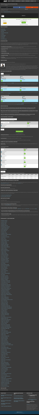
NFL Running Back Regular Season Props (6, 398)
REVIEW (5, 23)
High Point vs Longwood (4, 279)
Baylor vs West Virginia (4, 300)
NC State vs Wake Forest (4, 229)
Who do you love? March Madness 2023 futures (6, 401)
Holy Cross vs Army (3, 239)
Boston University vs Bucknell (5, 250)
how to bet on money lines (20, 104)
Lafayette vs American (4, 253)
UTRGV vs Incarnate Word (4, 322)
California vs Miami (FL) (4, 309)
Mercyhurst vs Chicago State (5, 258)
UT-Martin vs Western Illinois (5, 313)
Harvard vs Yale (3, 358)
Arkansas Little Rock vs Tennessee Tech (6, 308)
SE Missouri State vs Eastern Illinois (6, 319)
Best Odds (2, 31)
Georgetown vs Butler (4, 233)
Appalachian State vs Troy (4, 318)
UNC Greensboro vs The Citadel (5, 226)
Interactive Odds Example (4, 32)
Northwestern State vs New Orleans (6, 343)
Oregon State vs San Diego (4, 333)
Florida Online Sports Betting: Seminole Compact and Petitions (19, 398)
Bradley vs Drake (3, 334)
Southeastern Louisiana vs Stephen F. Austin (7, 344)
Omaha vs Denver (3, 295)
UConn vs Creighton (4, 371)
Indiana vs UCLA (3, 329)
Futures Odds (3, 36)
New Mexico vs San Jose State (5, 382)
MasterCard (19, 208)
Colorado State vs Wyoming (5, 379)
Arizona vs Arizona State (4, 270)
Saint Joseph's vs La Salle (4, 275)
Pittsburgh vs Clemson (4, 220)
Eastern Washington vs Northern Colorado (7, 299)
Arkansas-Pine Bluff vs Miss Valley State (6, 307)
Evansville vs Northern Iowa (5, 298)
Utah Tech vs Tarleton (4, 323)
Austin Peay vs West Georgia (5, 314)
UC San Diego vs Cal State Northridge (6, 367)
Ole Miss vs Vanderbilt (4, 339)
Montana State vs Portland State (5, 324)
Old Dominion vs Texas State (5, 260)
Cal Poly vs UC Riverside (4, 368)
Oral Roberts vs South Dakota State (6, 285)
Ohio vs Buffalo (3, 263)
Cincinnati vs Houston (4, 221)
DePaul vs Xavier (3, 238)
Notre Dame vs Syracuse (4, 337)
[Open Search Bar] (35, 1)
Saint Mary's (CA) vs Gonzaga (5, 386)
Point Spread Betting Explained (18, 395)
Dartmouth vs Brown (4, 349)
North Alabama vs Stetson (4, 259)
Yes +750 (25, 164)
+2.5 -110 (28, 125)
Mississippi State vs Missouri (5, 290)
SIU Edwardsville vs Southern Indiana (6, 373)
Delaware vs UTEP (3, 377)
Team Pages (2, 37)
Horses (23, 1)
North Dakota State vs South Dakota (6, 348)
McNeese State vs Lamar (4, 354)
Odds (9, 1)
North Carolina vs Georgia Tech (5, 265)
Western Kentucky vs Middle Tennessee (6, 294)
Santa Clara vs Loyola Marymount (5, 376)
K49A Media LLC (28, 404)
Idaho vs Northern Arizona (4, 362)
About (32, 1)
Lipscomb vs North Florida (4, 254)
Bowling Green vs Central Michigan (6, 359)
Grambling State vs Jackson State (5, 305)
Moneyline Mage (3, 30)
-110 (24, 151)
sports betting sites (8, 204)
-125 (24, 152)
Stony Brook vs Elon (4, 224)
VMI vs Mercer (3, 274)
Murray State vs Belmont (4, 369)
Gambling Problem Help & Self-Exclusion (32, 399)
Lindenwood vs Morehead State (5, 289)
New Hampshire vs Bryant (4, 304)
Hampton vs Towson (4, 248)
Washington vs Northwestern (5, 363)
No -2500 (25, 165)
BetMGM (2, 92)
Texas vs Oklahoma (3, 269)
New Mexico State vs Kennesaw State (6, 327)
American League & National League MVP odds (6, 395)
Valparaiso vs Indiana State (4, 244)
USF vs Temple (3, 372)
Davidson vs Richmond (4, 312)
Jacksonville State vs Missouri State (6, 284)
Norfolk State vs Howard (4, 303)
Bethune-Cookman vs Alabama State (6, 288)
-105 (24, 160)
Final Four (19, 183)
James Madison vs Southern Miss (5, 280)
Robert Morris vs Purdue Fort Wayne (6, 234)
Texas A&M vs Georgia (4, 243)
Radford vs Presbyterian (4, 249)
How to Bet (28, 1)
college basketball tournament (5, 183)
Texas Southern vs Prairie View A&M (6, 332)
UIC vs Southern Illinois (4, 353)
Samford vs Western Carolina (5, 240)
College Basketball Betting (7, 11)
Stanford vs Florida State (4, 338)
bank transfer (27, 208)
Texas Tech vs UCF (3, 231)
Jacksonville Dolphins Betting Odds (6, 196)
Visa (15, 208)
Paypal (36, 208)
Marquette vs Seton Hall (4, 225)
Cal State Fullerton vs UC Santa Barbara (6, 378)
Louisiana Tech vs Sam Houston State (6, 381)
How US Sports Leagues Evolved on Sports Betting (19, 401)
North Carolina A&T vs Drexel (5, 264)
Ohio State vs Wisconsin (4, 268)
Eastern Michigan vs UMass (5, 347)
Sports (13, 1)
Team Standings (3, 35)
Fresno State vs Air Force (4, 283)
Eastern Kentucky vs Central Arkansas (6, 317)
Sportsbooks (18, 1)
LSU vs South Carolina (4, 235)
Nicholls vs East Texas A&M (4, 342)
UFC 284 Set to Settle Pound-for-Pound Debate (6, 404)
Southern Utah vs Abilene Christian (6, 293)
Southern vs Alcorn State (4, 302)
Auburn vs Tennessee (4, 374)
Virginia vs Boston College (4, 245)
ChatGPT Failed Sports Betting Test (6, 406)
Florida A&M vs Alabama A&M (5, 328)
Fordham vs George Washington (5, 273)
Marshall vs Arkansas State (4, 278)
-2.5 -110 (28, 126)
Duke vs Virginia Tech (4, 230)
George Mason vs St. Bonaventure (5, 352)
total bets (9, 93)
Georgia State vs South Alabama (5, 364)
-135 (24, 161)
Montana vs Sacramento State (5, 383)
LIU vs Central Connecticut (4, 255)
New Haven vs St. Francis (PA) (5, 357)
